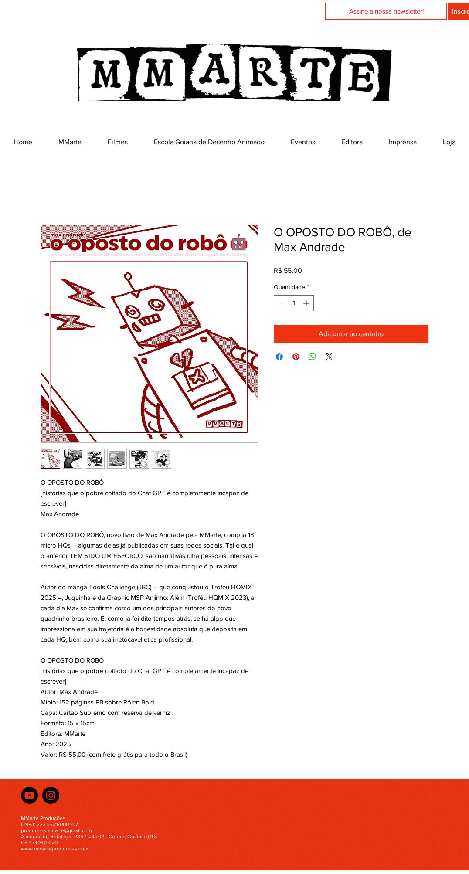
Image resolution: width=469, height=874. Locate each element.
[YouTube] (29, 795)
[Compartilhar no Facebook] (279, 356)
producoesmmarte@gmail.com (56, 830)
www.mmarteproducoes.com (54, 849)
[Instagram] (50, 795)
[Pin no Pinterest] (296, 356)
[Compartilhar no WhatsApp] (312, 356)
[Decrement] (280, 303)
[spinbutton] (294, 303)
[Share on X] (329, 356)
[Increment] (307, 303)
